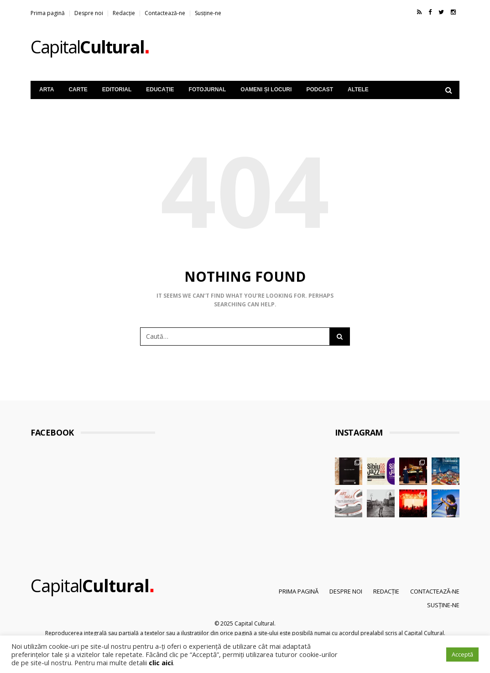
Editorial (116, 89)
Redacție (124, 13)
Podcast (319, 89)
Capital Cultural (254, 623)
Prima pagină (48, 13)
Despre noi (88, 13)
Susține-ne (208, 13)
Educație (160, 89)
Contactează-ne (165, 13)
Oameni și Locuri (266, 89)
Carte (77, 89)
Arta (46, 89)
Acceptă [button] (462, 654)
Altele (358, 89)
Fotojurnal (207, 89)
